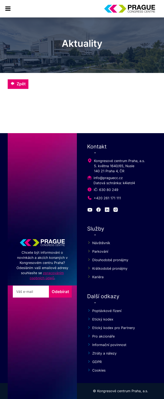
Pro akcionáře (101, 336)
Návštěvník (98, 243)
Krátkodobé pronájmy (107, 268)
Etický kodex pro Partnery (111, 328)
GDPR (94, 362)
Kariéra (95, 277)
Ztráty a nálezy (102, 353)
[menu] (8, 8)
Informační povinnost (106, 345)
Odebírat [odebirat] (60, 291)
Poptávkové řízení (104, 311)
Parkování (97, 251)
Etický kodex (100, 319)
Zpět (18, 83)
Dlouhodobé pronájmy (107, 260)
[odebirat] (31, 292)
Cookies (96, 370)
